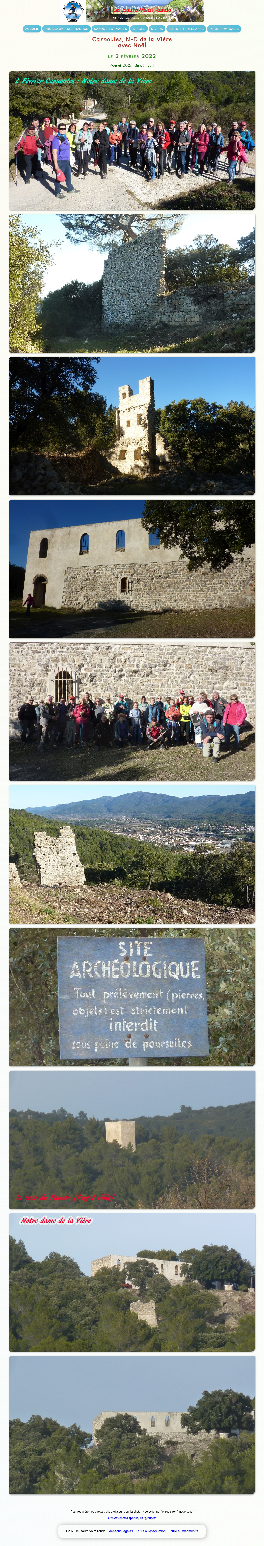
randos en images (110, 28)
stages (139, 28)
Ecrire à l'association (150, 1531)
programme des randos (66, 28)
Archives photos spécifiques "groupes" (132, 1518)
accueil (32, 28)
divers (157, 28)
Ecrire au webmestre (183, 1531)
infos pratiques (224, 28)
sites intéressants (186, 28)
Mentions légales (120, 1531)
